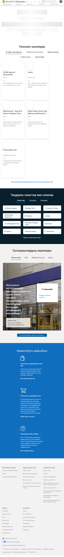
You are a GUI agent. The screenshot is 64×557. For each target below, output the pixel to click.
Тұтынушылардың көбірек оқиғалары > (32, 335)
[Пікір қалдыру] (26, 1)
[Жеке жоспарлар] (38, 1)
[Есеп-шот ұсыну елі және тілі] (49, 1)
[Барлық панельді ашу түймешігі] (7, 4)
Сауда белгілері (7, 552)
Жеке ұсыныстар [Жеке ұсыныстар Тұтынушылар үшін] (27, 480)
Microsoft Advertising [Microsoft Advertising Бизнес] (7, 526)
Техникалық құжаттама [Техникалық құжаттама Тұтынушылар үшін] (28, 476)
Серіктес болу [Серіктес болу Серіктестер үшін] (46, 470)
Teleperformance (38, 257)
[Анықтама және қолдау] (30, 1)
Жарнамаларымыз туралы (19, 552)
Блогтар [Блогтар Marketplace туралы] (4, 473)
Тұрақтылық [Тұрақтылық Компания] (26, 529)
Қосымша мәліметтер (27, 378)
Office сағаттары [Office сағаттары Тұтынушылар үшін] (27, 470)
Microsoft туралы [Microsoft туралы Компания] (27, 514)
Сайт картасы (6, 549)
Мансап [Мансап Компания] (25, 511)
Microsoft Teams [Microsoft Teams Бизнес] (6, 533)
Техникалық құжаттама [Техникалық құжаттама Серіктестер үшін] (49, 480)
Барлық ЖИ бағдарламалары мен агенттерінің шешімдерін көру (32, 182)
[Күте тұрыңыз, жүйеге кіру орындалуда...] (61, 1)
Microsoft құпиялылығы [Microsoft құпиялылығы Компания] (29, 520)
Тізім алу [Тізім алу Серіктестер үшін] (45, 473)
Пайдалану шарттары (48, 549)
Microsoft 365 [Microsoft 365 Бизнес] (5, 523)
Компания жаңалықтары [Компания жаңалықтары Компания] (29, 517)
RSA (26, 257)
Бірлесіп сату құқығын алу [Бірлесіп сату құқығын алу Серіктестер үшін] (49, 487)
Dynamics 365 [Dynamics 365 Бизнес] (5, 520)
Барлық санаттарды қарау (32, 237)
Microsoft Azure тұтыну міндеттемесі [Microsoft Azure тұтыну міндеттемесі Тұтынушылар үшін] (32, 483)
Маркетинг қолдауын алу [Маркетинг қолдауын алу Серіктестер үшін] (49, 476)
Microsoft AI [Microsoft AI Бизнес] (5, 511)
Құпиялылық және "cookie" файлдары (31, 549)
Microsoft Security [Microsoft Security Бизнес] (6, 514)
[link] (13, 81)
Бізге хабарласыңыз (27, 451)
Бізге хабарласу (15, 549)
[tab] (14, 52)
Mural (50, 257)
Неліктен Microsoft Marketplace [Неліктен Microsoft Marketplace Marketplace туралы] (10, 470)
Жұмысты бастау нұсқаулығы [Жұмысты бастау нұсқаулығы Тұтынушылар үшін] (30, 473)
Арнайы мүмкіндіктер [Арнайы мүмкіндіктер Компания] (28, 526)
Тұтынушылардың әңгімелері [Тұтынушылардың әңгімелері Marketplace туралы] (9, 476)
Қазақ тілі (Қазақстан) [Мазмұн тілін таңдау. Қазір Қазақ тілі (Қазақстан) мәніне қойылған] (11, 538)
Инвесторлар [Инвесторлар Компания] (26, 523)
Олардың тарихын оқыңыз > (45, 296)
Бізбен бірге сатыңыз (27, 416)
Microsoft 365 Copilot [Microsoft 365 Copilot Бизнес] (7, 529)
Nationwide (16, 257)
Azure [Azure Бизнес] (3, 517)
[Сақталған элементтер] (34, 1)
